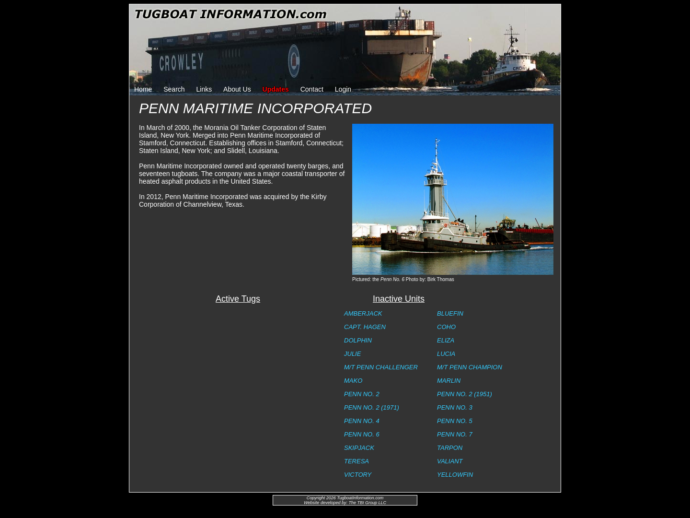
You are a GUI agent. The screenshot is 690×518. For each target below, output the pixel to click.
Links (204, 89)
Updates (276, 89)
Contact (311, 89)
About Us (237, 89)
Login (343, 89)
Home (143, 89)
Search (173, 89)
